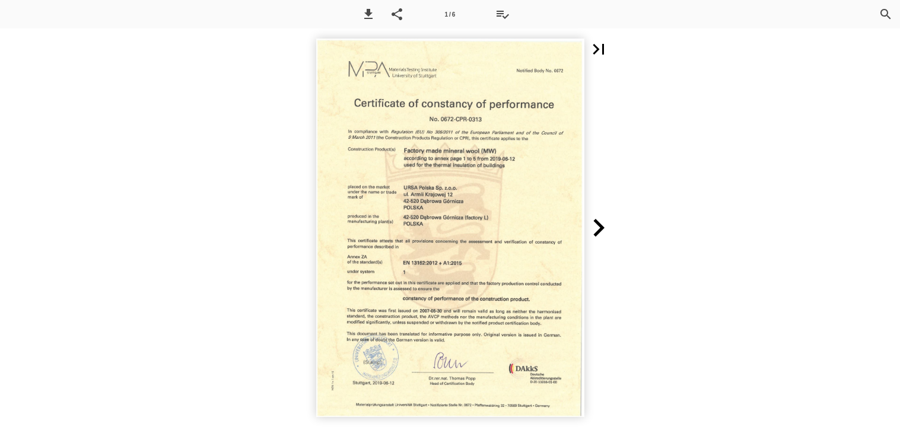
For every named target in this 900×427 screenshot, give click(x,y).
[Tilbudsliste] (502, 14)
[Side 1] (450, 14)
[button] (368, 14)
